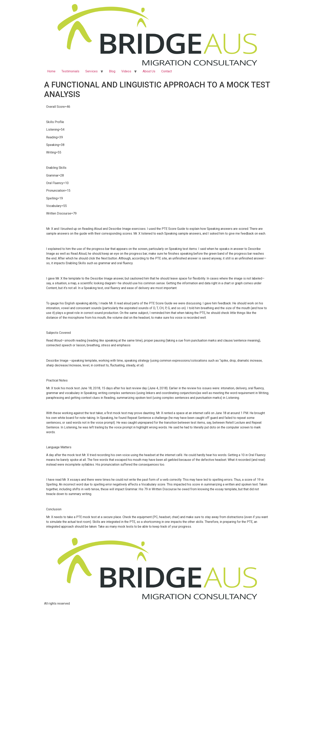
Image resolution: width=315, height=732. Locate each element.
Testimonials (70, 71)
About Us (149, 71)
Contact (166, 71)
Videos (126, 71)
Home (51, 71)
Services (91, 71)
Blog (112, 71)
